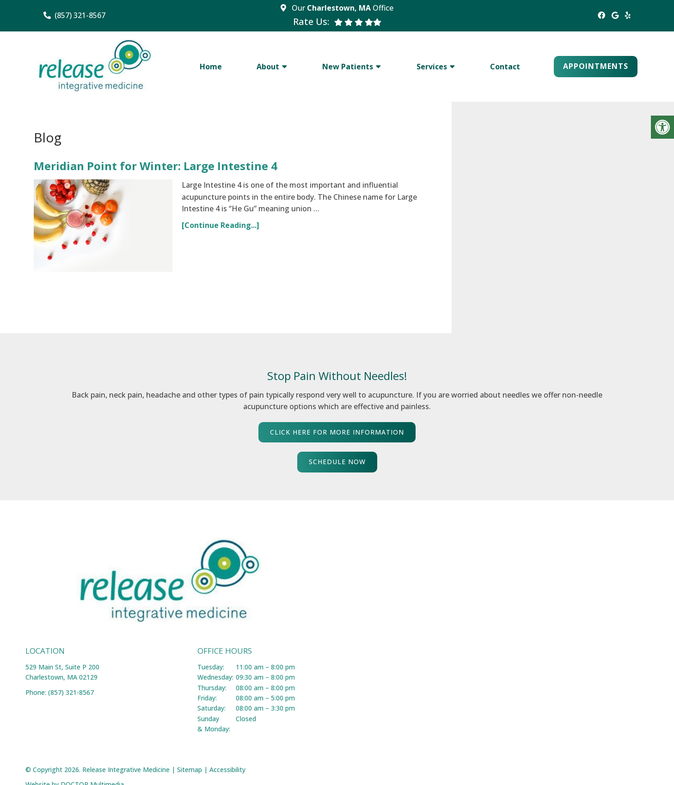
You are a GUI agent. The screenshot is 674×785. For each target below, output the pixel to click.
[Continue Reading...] (220, 225)
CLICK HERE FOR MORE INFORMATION (337, 432)
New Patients (347, 66)
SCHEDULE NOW (337, 461)
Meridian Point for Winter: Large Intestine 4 (155, 165)
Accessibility (227, 769)
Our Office (341, 8)
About (268, 66)
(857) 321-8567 (80, 15)
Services (432, 66)
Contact (505, 66)
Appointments (595, 66)
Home (211, 66)
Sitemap (189, 769)
